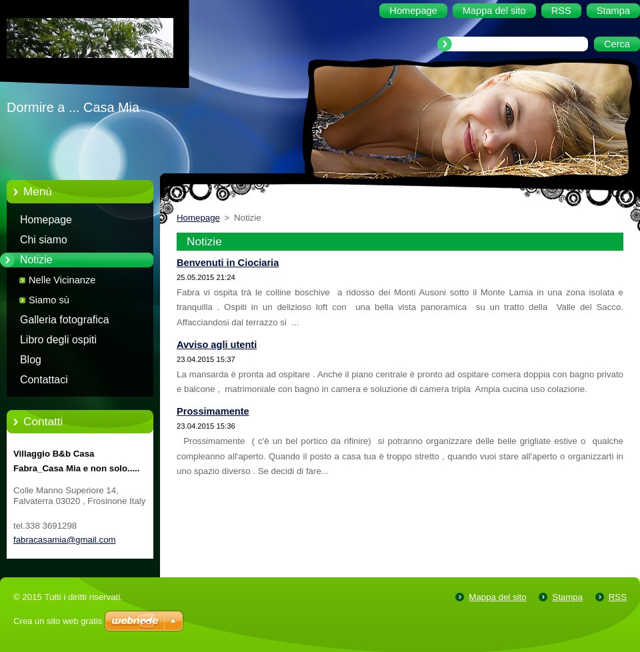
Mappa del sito (497, 597)
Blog (30, 359)
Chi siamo (43, 239)
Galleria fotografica (64, 319)
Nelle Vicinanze (62, 280)
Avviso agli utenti (217, 344)
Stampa (567, 597)
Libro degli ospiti (58, 339)
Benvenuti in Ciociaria (228, 262)
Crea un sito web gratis (57, 621)
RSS (618, 597)
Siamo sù (49, 300)
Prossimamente (213, 411)
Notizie (36, 259)
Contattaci (44, 379)
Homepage (46, 219)
